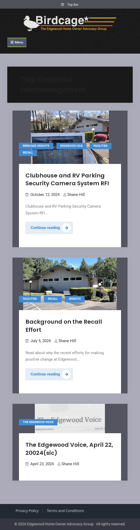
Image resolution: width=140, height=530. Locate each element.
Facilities (101, 146)
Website (75, 299)
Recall (28, 152)
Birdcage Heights (36, 146)
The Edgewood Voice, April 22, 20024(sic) (69, 449)
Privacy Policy (27, 510)
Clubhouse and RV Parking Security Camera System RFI (67, 179)
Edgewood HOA (71, 146)
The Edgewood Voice (38, 422)
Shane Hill (76, 194)
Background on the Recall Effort (63, 326)
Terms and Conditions (65, 510)
